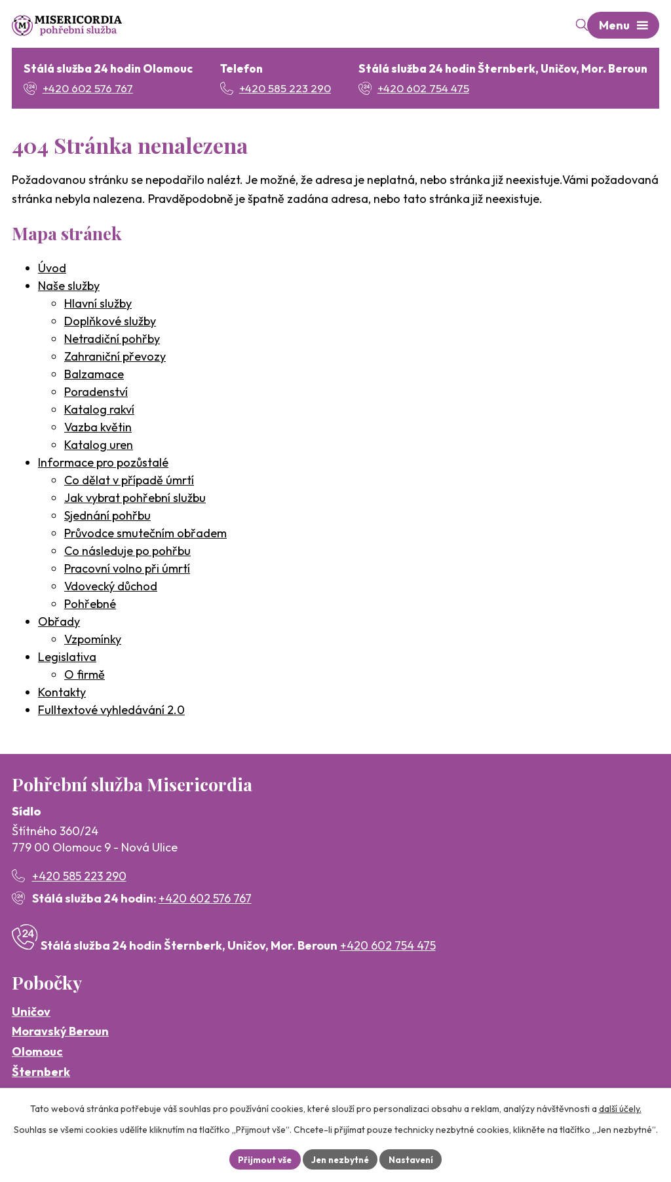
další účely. (620, 1107)
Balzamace (94, 375)
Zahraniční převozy (115, 357)
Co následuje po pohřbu (127, 552)
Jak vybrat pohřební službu (135, 499)
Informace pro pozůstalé (103, 463)
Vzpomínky (92, 640)
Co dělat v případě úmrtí (129, 481)
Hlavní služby (98, 304)
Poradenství (96, 393)
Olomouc (37, 1052)
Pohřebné (90, 605)
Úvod (52, 269)
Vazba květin (98, 428)
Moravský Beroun (60, 1033)
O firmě (84, 675)
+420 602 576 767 (205, 899)
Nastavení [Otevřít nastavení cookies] (414, 1158)
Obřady (59, 622)
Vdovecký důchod (110, 587)
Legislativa (67, 658)
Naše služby (69, 287)
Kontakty (62, 693)
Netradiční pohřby (112, 340)
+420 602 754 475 (388, 947)
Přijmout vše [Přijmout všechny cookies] (261, 1158)
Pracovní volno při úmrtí (127, 569)
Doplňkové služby (110, 322)
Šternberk (41, 1073)
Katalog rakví (99, 410)
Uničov (31, 1012)
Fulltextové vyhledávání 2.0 (111, 711)
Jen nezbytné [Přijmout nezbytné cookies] (340, 1158)
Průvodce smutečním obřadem (145, 534)
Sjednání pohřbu (107, 516)
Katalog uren (98, 446)
